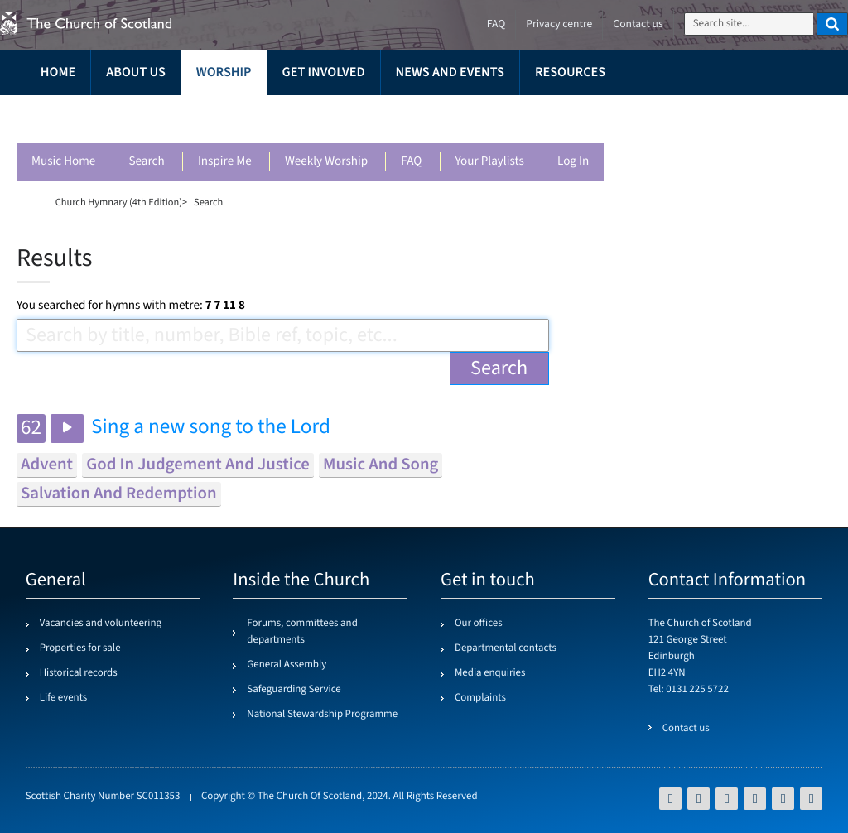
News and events (450, 72)
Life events (64, 698)
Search (146, 162)
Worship (224, 72)
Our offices (479, 623)
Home (58, 72)
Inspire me (225, 162)
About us (136, 72)
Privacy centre (559, 24)
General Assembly (286, 664)
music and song (380, 465)
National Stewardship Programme (322, 714)
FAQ (411, 162)
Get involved (323, 72)
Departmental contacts (505, 648)
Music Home (63, 162)
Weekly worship (326, 162)
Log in (573, 162)
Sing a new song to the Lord (210, 427)
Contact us (637, 24)
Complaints (480, 698)
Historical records (79, 673)
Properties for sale (80, 648)
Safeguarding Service (293, 689)
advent (47, 465)
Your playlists (489, 162)
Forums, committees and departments (302, 632)
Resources (570, 72)
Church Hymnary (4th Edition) (118, 202)
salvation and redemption (119, 494)
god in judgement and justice (198, 465)
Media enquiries (490, 673)
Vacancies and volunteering (100, 623)
